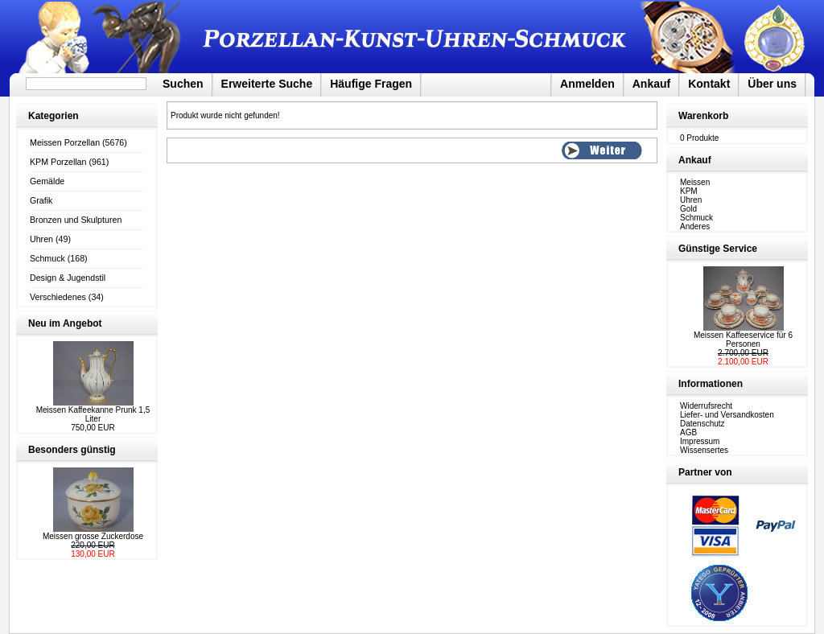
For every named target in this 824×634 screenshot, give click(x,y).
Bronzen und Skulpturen (76, 219)
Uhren (41, 239)
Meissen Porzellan (65, 142)
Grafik (41, 200)
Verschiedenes (58, 297)
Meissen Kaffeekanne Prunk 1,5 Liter (93, 414)
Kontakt (709, 83)
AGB (688, 432)
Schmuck (47, 258)
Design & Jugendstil (67, 277)
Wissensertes (704, 450)
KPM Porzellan (58, 162)
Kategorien (53, 115)
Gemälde (47, 181)
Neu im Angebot (65, 323)
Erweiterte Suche (267, 83)
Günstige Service (717, 248)
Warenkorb (703, 115)
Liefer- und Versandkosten (727, 414)
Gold (688, 208)
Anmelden (587, 83)
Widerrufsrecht (706, 405)
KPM (689, 191)
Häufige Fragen (371, 83)
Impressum (699, 441)
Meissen (695, 182)
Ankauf (651, 83)
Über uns (772, 83)
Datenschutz (702, 423)
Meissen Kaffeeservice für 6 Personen (743, 339)
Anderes (695, 226)
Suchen (183, 83)
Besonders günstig (72, 449)
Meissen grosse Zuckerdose (93, 536)
